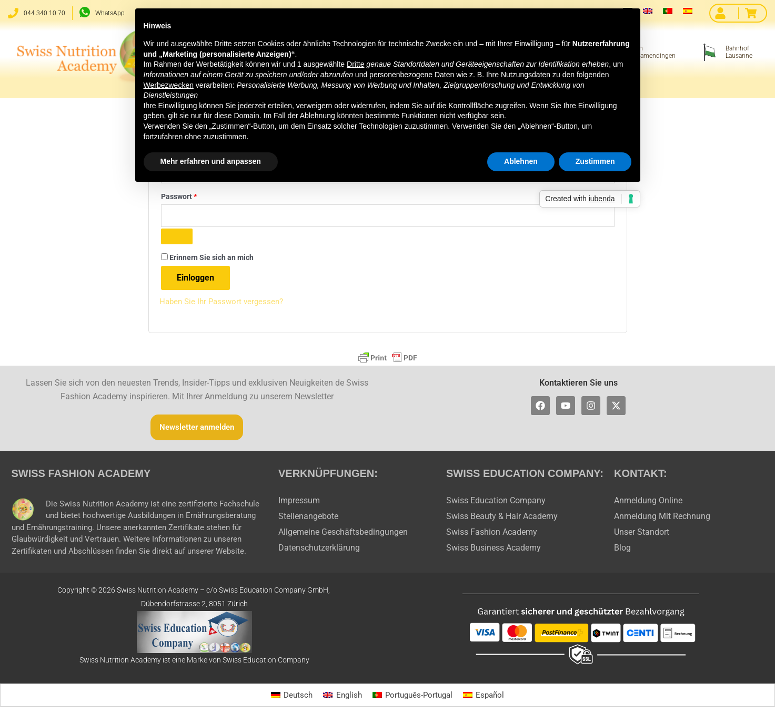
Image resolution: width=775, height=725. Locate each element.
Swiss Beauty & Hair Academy (502, 518)
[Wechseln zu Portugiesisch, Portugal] (668, 11)
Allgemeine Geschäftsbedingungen (343, 534)
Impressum (299, 503)
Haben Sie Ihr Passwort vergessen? (224, 304)
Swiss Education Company (496, 503)
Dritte (355, 64)
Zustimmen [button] (595, 161)
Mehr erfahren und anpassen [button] (210, 161)
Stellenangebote (308, 518)
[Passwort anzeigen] (177, 239)
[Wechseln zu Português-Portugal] (413, 697)
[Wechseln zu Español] (487, 697)
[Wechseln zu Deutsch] (288, 697)
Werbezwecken (169, 85)
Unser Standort (641, 534)
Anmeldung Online (648, 503)
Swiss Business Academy (493, 550)
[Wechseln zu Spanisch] (688, 11)
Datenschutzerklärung (319, 550)
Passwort (198, 196)
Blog (622, 550)
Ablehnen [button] (521, 161)
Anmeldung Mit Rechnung (662, 518)
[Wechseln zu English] (340, 697)
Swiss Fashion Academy (491, 534)
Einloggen (195, 280)
